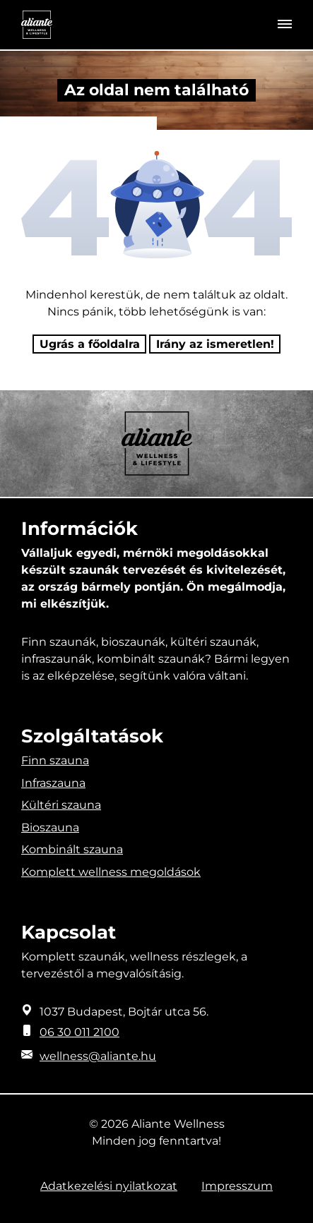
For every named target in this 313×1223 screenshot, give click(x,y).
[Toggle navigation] (285, 25)
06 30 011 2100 (79, 1032)
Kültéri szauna (61, 805)
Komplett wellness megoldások (111, 872)
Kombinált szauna (72, 849)
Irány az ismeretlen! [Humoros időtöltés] (215, 344)
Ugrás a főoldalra (90, 344)
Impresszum (237, 1186)
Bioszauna (50, 827)
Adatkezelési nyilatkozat (108, 1186)
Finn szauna (55, 760)
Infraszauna (53, 783)
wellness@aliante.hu (98, 1056)
